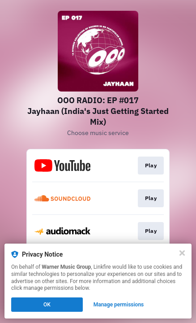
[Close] (182, 253)
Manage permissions (119, 304)
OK (47, 304)
